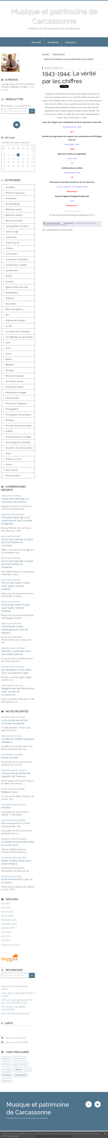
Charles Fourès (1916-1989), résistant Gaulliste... (15, 585)
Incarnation (24, 1013)
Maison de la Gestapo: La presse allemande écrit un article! (68, 59)
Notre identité (8, 1013)
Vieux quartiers (13, 475)
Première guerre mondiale (18, 436)
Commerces (11, 253)
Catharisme (11, 237)
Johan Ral (6, 626)
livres (18, 1069)
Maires (9, 359)
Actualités (10, 187)
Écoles (9, 275)
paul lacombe (20, 1063)
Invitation (6, 807)
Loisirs (9, 353)
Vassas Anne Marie (11, 498)
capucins (7, 1080)
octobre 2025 (7, 928)
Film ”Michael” (7, 1006)
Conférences (12, 270)
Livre (8, 342)
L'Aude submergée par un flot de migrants (14, 629)
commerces (19, 1058)
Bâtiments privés (14, 209)
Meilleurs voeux (9, 792)
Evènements (12, 292)
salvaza (6, 1063)
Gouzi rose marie (10, 539)
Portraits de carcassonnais (18, 425)
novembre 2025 (9, 923)
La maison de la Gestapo (17, 331)
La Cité (9, 325)
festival (7, 1074)
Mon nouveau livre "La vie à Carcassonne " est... (15, 825)
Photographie (12, 408)
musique (7, 1069)
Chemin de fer (12, 242)
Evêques (10, 298)
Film (7, 314)
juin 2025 (5, 936)
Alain (3, 651)
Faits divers (11, 303)
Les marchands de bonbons (15, 500)
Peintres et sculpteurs (16, 403)
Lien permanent (52, 223)
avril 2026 (6, 907)
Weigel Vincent (9, 688)
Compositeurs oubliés (16, 264)
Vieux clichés (12, 470)
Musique (10, 370)
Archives (53, 42)
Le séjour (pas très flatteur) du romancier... (17, 542)
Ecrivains (10, 281)
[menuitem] (36, 42)
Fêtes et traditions (14, 309)
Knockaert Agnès (10, 517)
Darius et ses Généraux (12, 986)
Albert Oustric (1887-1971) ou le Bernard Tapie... (16, 671)
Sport (8, 453)
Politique (10, 420)
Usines (9, 464)
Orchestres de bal (14, 381)
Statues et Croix (13, 458)
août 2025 (6, 932)
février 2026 (7, 911)
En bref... (46, 54)
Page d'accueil (59, 54)
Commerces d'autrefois (17, 259)
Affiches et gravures (15, 192)
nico (3, 669)
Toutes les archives (10, 945)
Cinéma (9, 248)
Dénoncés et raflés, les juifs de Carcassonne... (18, 691)
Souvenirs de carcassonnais (19, 447)
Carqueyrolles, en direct (17, 226)
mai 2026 (5, 903)
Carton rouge (12, 231)
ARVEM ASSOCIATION (13, 1008)
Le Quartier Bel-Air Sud (16, 1002)
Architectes (11, 198)
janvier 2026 (7, 915)
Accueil (36, 42)
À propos (70, 42)
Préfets (9, 431)
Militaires (10, 364)
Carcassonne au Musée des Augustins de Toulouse (15, 775)
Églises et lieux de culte (17, 287)
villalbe (6, 1058)
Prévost (5, 582)
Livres (8, 348)
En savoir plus (13, 1136)
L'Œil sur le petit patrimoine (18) (16, 999)
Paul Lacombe (12, 397)
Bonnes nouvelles (14, 220)
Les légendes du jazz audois (19, 336)
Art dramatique (13, 203)
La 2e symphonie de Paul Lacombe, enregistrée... (16, 520)
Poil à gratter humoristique (18, 414)
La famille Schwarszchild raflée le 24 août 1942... (17, 843)
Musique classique (14, 375)
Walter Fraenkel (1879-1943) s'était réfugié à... (16, 862)
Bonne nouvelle (9, 757)
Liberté (4, 988)
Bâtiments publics (14, 215)
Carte (9, 1023)
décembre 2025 (9, 920)
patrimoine (20, 1074)
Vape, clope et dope (11, 993)
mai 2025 (5, 940)
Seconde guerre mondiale (18, 442)
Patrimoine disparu (15, 386)
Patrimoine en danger (16, 392)
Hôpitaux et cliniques (16, 320)
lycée (28, 1069)
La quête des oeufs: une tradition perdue (16, 653)
